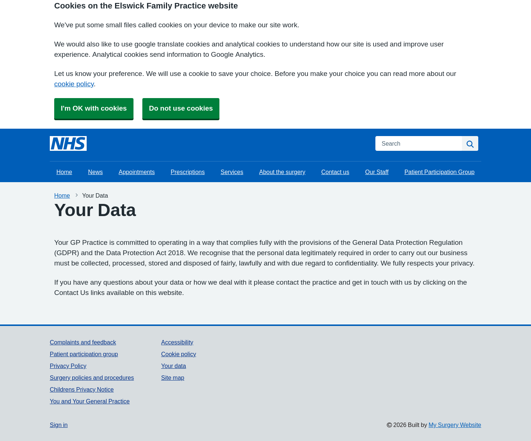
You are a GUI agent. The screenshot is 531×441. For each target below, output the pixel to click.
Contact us (335, 172)
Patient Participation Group (440, 172)
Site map (172, 378)
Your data (173, 366)
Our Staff (376, 172)
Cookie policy (178, 354)
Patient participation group (84, 354)
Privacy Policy (68, 366)
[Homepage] (68, 143)
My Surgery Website (454, 425)
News (95, 172)
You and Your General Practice (90, 401)
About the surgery (282, 172)
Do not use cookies (181, 108)
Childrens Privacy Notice (82, 389)
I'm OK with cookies (94, 108)
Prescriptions (188, 172)
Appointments (137, 172)
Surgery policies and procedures (92, 378)
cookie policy (74, 83)
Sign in (58, 425)
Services (232, 172)
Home (64, 172)
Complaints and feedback (83, 342)
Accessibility (177, 342)
